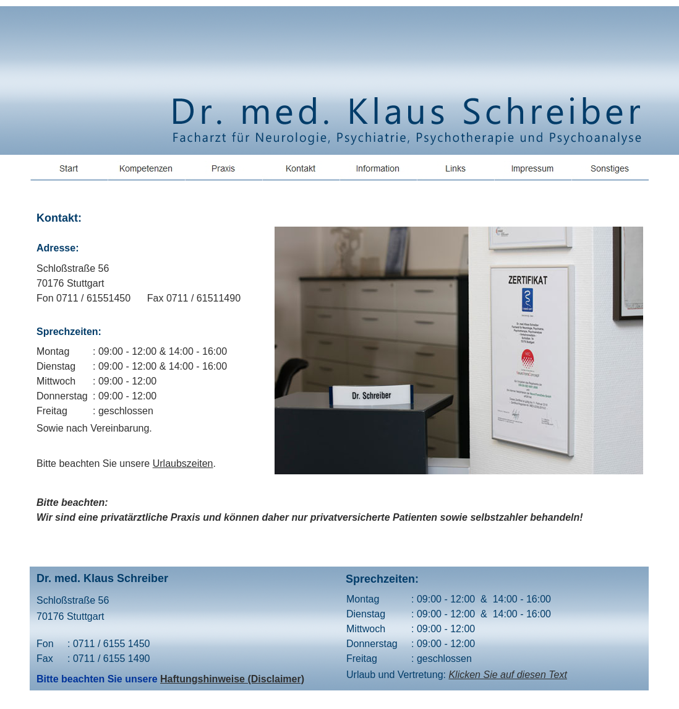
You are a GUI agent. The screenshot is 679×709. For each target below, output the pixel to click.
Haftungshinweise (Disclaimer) (232, 679)
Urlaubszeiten (183, 463)
